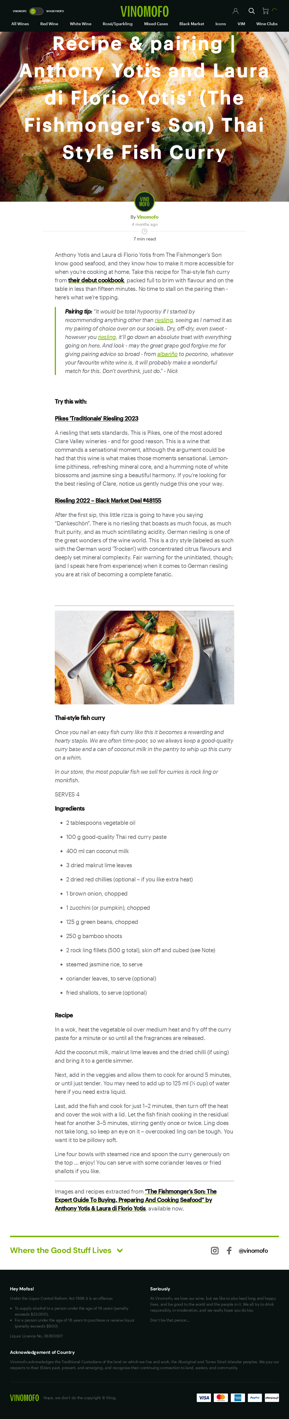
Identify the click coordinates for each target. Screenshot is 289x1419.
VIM (241, 23)
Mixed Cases (156, 23)
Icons (220, 23)
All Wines (20, 23)
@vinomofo (253, 1250)
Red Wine (49, 23)
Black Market (191, 23)
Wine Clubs (267, 23)
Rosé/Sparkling (118, 23)
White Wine (80, 23)
